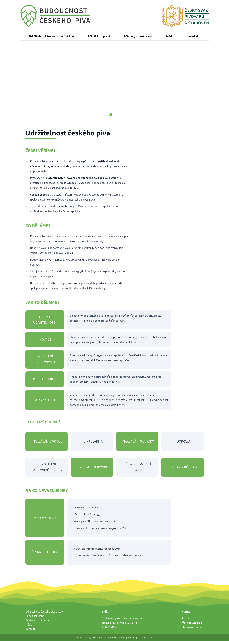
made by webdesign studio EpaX (135, 637)
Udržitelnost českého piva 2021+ (51, 36)
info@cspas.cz (195, 622)
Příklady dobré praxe (138, 36)
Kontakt (194, 36)
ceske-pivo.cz (195, 627)
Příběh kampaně (99, 36)
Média (170, 36)
